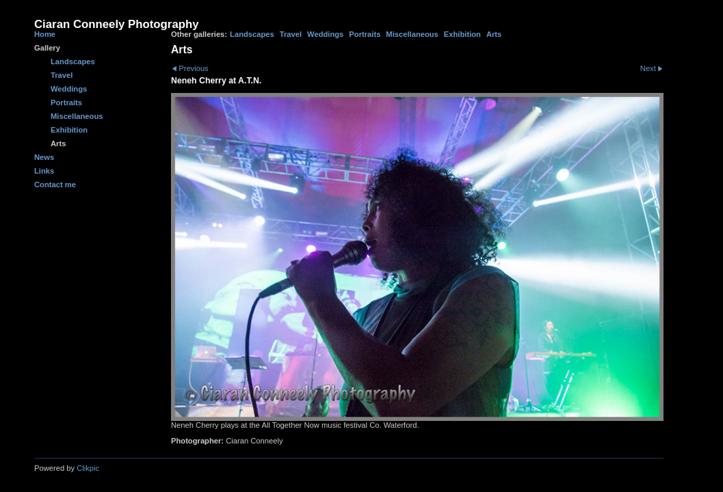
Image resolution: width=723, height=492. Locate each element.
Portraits (364, 34)
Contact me (55, 184)
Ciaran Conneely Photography (116, 24)
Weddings (325, 34)
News (44, 157)
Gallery (47, 48)
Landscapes (252, 34)
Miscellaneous (412, 34)
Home (44, 34)
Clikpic (88, 468)
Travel (291, 34)
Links (44, 171)
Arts (493, 34)
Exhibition (462, 34)
